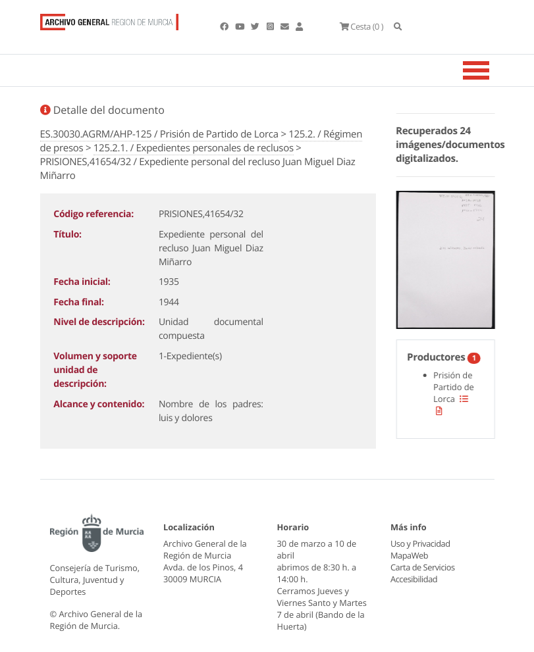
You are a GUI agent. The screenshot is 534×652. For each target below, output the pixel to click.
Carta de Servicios (422, 567)
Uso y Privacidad (420, 543)
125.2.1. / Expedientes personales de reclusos (193, 148)
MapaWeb (409, 555)
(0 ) (361, 26)
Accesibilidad (413, 579)
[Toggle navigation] (492, 70)
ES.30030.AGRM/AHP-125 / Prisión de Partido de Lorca (159, 134)
